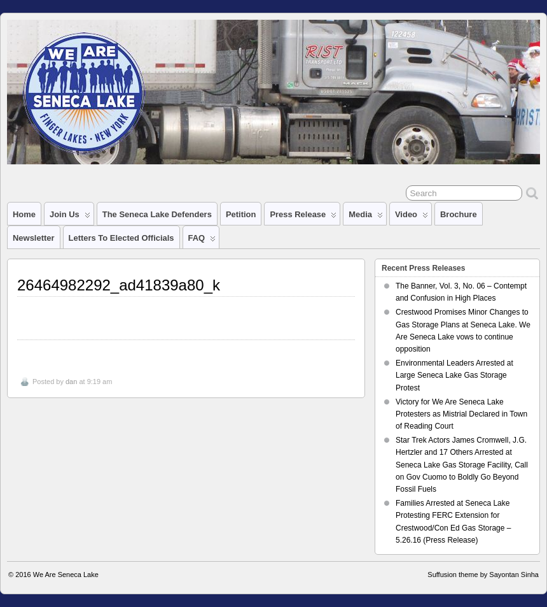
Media (366, 217)
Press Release (303, 217)
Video (411, 217)
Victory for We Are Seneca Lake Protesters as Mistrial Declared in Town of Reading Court (461, 414)
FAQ (202, 240)
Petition (241, 214)
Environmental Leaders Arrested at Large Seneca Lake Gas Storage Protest (454, 375)
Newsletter (34, 238)
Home (24, 214)
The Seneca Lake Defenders (157, 214)
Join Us (70, 217)
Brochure (458, 214)
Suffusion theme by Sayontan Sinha (483, 574)
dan (71, 381)
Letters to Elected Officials (121, 238)
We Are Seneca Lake (66, 574)
